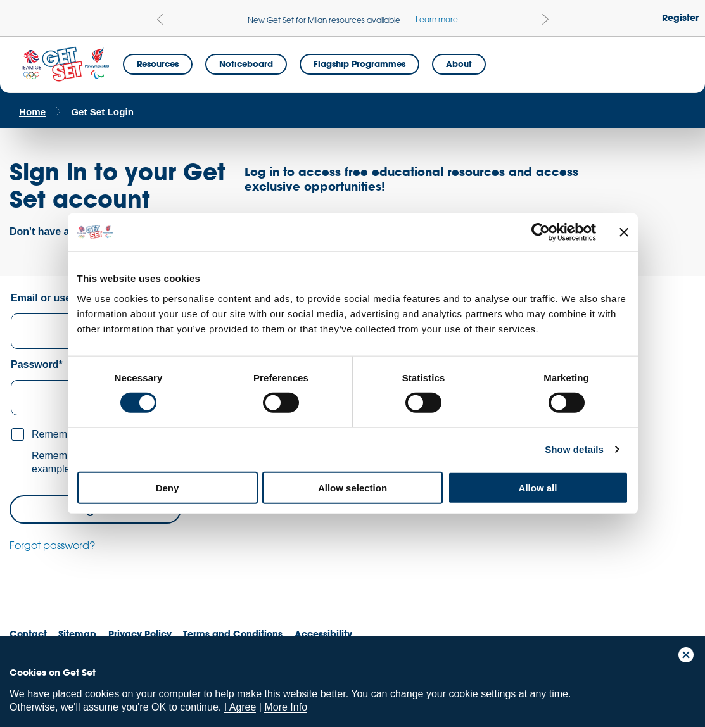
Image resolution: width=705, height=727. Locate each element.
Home (32, 111)
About (459, 64)
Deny (167, 487)
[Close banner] (623, 232)
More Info (285, 707)
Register (680, 17)
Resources (158, 64)
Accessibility (323, 634)
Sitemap (77, 634)
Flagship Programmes (359, 64)
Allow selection (352, 487)
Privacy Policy (140, 634)
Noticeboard (246, 64)
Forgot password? (52, 545)
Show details (574, 449)
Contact (28, 634)
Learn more (437, 19)
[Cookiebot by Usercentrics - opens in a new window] (540, 232)
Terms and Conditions (233, 634)
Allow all (538, 487)
